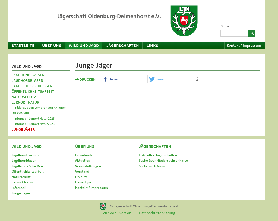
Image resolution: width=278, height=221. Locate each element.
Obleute (81, 177)
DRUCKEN (85, 79)
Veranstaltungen (88, 166)
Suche (225, 26)
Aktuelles (82, 160)
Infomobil (21, 113)
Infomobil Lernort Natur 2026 (34, 118)
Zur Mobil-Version (117, 212)
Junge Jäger (23, 129)
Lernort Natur (25, 102)
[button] (122, 79)
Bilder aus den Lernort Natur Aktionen (40, 107)
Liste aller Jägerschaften (158, 155)
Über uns (51, 45)
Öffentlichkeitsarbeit (33, 91)
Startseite (23, 45)
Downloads (83, 155)
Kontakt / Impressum (244, 45)
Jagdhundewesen (28, 75)
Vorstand (82, 171)
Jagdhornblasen (27, 80)
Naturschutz (24, 96)
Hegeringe (83, 182)
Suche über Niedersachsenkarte (163, 160)
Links (152, 45)
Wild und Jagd (84, 45)
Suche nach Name (152, 166)
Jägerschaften (122, 45)
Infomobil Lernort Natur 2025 (34, 124)
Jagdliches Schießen (32, 85)
